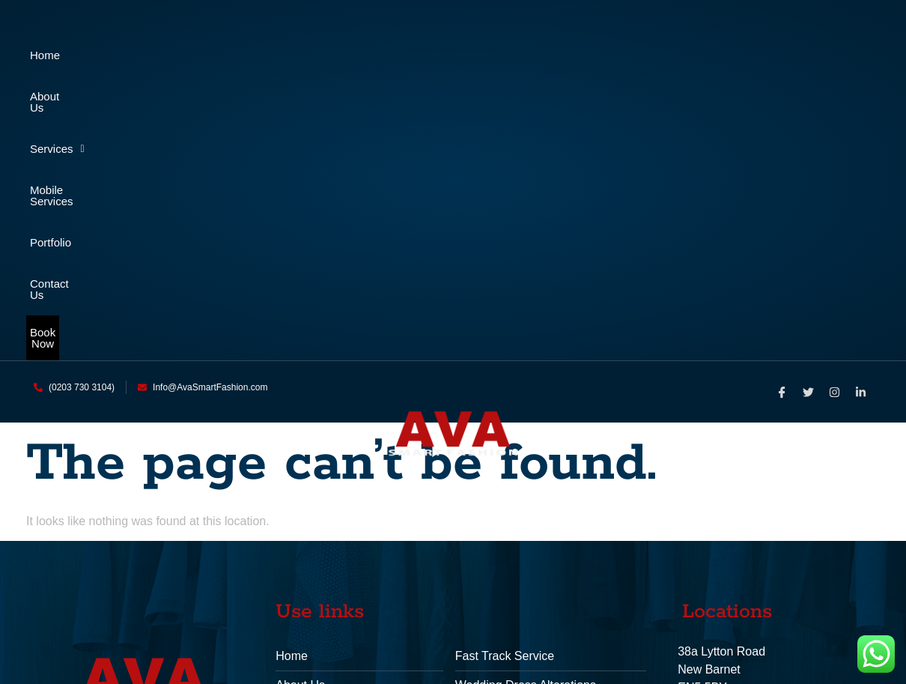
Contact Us (769, 55)
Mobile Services (478, 55)
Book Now (453, 97)
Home (49, 55)
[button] (320, 55)
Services (320, 55)
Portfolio (629, 55)
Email (692, 526)
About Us (179, 55)
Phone (694, 477)
